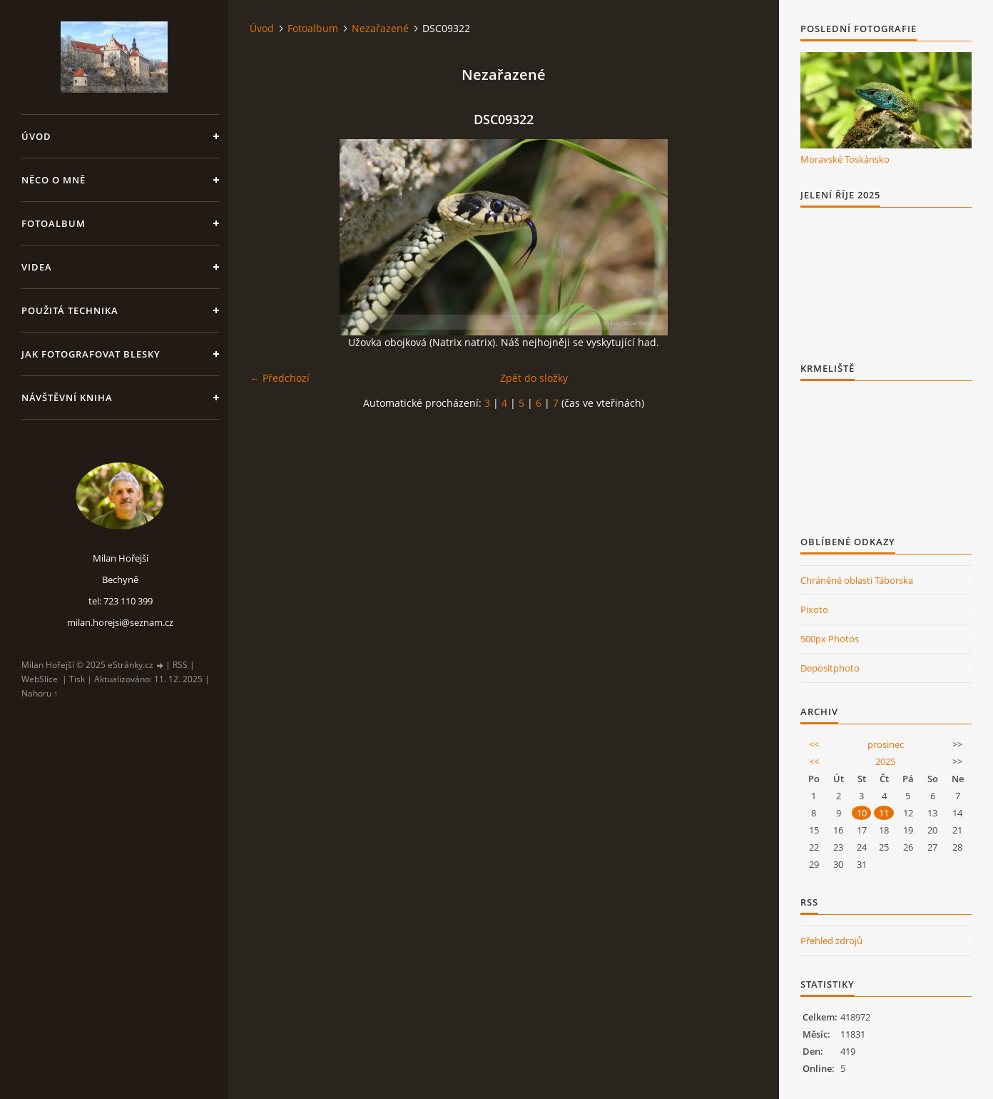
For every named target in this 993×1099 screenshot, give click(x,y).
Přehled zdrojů (831, 940)
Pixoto (814, 609)
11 (884, 812)
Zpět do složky (534, 378)
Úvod (36, 136)
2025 (885, 761)
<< (814, 744)
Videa (36, 266)
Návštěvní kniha (67, 397)
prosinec (885, 744)
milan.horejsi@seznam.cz (120, 622)
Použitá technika (69, 310)
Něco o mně (53, 179)
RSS (180, 665)
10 (862, 812)
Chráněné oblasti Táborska (856, 580)
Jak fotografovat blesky (91, 354)
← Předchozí (280, 378)
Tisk (77, 679)
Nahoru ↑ (39, 693)
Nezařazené (380, 28)
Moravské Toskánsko (845, 159)
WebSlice (39, 679)
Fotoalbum (53, 223)
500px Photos (829, 638)
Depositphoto (830, 668)
